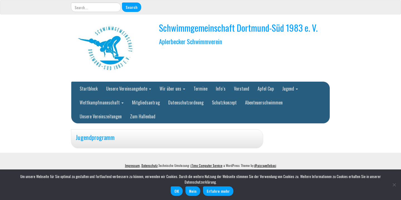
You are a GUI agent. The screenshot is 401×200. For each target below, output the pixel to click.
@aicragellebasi (265, 165)
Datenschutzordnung (186, 102)
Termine (200, 88)
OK (176, 191)
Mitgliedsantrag (146, 102)
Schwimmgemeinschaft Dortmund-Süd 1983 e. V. (238, 27)
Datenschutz (149, 165)
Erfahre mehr (218, 191)
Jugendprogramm (95, 137)
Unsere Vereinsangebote (128, 88)
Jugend (290, 88)
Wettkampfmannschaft (102, 102)
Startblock (89, 88)
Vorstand (241, 88)
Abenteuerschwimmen (264, 102)
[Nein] (394, 185)
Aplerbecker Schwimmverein (190, 41)
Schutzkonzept (224, 102)
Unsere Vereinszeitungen (101, 116)
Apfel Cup (266, 88)
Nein (193, 191)
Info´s (221, 88)
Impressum (132, 165)
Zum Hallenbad (142, 116)
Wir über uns (172, 88)
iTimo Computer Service (206, 165)
